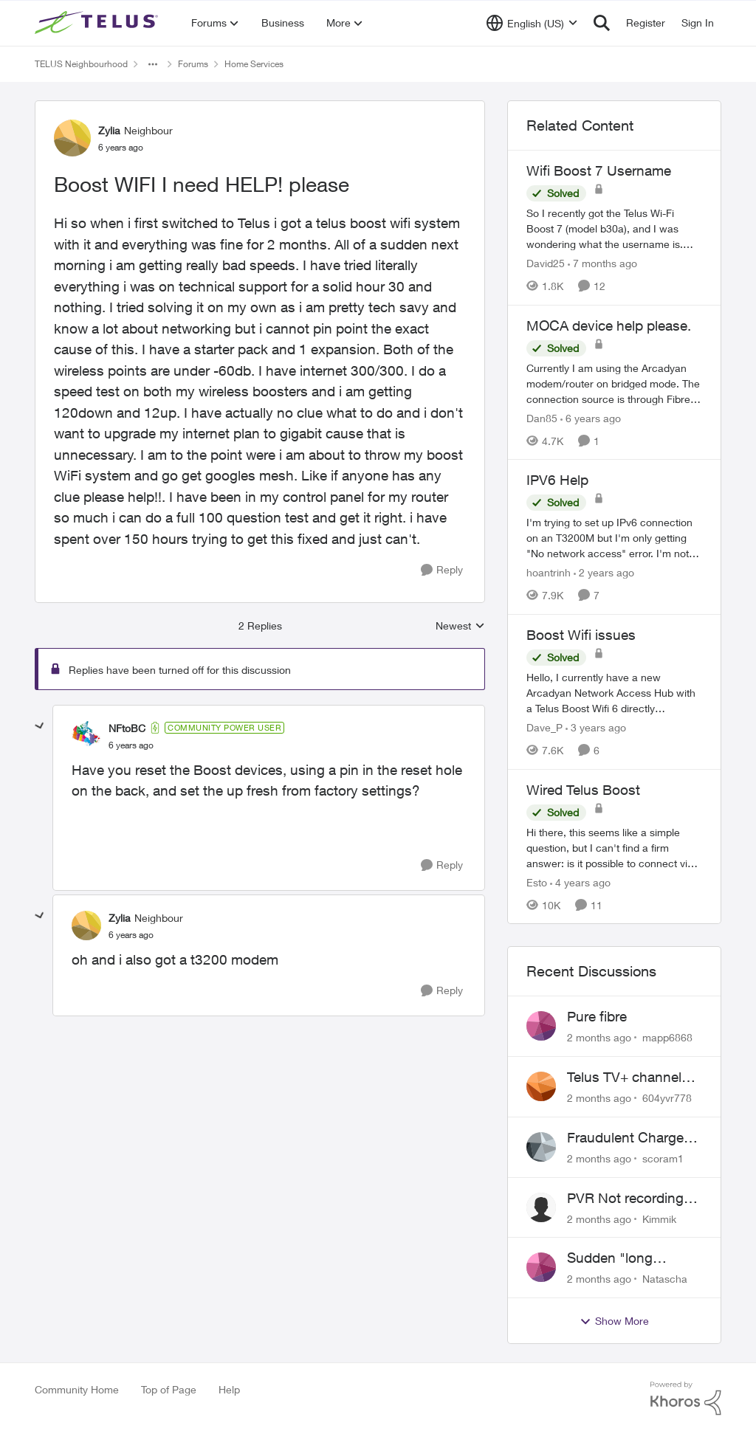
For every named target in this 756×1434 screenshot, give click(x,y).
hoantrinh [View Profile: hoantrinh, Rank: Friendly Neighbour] (548, 572)
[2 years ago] (604, 572)
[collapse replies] (40, 726)
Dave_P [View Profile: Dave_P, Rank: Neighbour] (544, 727)
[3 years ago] (596, 727)
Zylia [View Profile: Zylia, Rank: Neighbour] (109, 130)
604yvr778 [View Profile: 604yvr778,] (667, 1098)
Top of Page (168, 1389)
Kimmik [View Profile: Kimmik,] (659, 1218)
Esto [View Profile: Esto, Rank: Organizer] (536, 881)
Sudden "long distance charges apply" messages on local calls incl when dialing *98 (631, 1258)
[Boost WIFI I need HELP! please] (131, 745)
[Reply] (442, 570)
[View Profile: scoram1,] (541, 1147)
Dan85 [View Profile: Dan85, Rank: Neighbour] (541, 417)
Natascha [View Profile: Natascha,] (664, 1278)
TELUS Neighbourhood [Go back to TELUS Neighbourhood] (81, 63)
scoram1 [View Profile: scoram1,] (663, 1158)
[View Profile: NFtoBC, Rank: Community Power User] (86, 736)
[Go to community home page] (98, 23)
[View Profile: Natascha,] (541, 1267)
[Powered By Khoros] (685, 1399)
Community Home (77, 1389)
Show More (614, 1321)
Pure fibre (597, 1016)
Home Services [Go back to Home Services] (254, 63)
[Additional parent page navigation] (153, 64)
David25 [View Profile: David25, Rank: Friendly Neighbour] (545, 263)
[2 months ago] (599, 1037)
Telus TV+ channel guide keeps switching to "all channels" (624, 1077)
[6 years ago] (590, 417)
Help (229, 1389)
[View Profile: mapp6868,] (541, 1026)
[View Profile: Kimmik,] (541, 1207)
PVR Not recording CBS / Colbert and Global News (625, 1198)
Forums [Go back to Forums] (193, 63)
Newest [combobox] (460, 626)
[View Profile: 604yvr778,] (541, 1086)
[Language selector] (532, 23)
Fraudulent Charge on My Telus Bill (625, 1138)
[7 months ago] (602, 263)
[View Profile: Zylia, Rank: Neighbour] (72, 138)
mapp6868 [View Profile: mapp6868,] (667, 1037)
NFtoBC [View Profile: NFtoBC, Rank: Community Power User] (127, 728)
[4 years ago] (580, 881)
